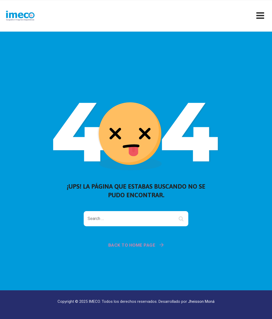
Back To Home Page (132, 245)
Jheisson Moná (201, 301)
